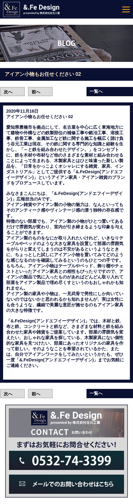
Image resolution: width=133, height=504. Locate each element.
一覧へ (96, 91)
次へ (8, 91)
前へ (36, 91)
